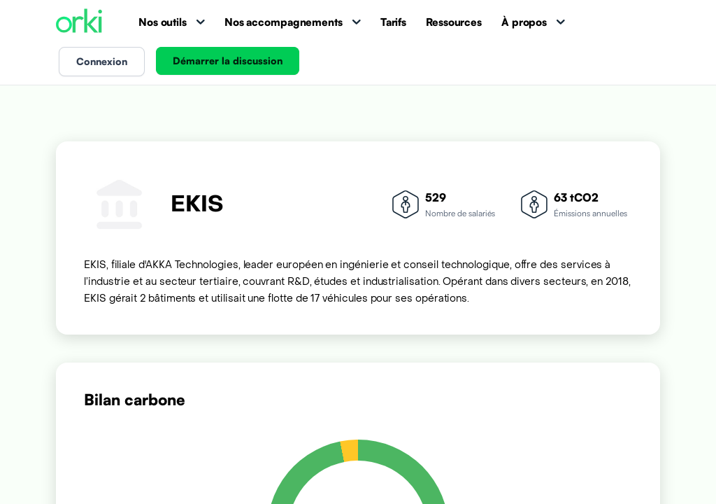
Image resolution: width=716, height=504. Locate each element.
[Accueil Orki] (79, 22)
